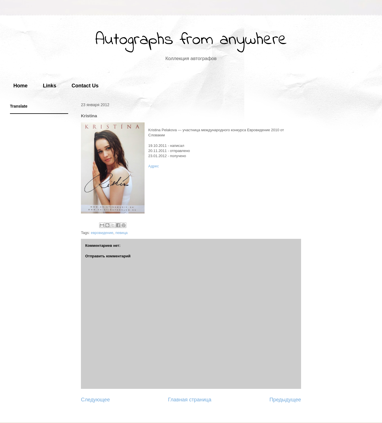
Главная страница (189, 400)
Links (49, 86)
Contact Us (85, 86)
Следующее (95, 400)
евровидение (102, 233)
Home (20, 86)
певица (121, 233)
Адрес (153, 166)
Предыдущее (285, 400)
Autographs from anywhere (191, 40)
